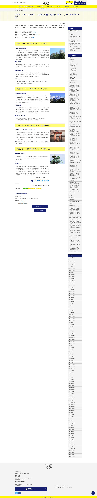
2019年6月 (71, 410)
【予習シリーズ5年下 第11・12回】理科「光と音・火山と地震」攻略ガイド (75, 48)
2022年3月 (71, 358)
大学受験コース (40, 6)
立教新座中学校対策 (73, 156)
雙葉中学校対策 (72, 167)
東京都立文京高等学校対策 (74, 232)
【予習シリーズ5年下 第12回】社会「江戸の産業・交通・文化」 (75, 32)
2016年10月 (71, 450)
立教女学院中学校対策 (73, 155)
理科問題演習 (71, 197)
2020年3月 (71, 393)
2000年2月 (71, 452)
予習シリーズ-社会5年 (73, 186)
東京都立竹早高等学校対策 (74, 238)
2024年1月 (71, 314)
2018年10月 (71, 425)
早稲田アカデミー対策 (73, 191)
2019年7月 (71, 408)
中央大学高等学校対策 (73, 209)
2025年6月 (71, 278)
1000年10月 (71, 456)
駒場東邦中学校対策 (73, 174)
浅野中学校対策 (72, 142)
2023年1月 (71, 339)
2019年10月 (71, 402)
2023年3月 (71, 335)
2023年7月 (71, 326)
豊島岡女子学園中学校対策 (74, 162)
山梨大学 (72, 72)
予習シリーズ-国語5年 (73, 183)
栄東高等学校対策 (72, 247)
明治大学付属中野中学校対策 (75, 124)
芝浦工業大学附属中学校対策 (75, 160)
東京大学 (72, 73)
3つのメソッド (50, 6)
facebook (19, 493)
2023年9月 (71, 322)
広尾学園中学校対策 (73, 102)
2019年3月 (71, 416)
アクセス (70, 57)
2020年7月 (71, 385)
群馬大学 (72, 78)
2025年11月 (71, 268)
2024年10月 (71, 295)
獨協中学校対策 (72, 152)
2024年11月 (71, 293)
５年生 (34, 32)
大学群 (71, 66)
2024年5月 (71, 305)
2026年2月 (71, 262)
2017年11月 (71, 446)
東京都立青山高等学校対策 (74, 244)
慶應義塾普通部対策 (73, 108)
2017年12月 (71, 444)
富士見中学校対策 (72, 98)
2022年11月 (71, 343)
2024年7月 (71, 301)
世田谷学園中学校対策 (73, 85)
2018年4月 (71, 435)
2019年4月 (71, 414)
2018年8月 (71, 427)
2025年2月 (71, 287)
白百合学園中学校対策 (73, 153)
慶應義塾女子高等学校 (73, 212)
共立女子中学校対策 (73, 87)
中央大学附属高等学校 (73, 208)
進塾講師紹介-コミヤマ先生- (74, 43)
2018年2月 (71, 439)
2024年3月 (71, 310)
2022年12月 (71, 341)
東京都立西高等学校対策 (74, 240)
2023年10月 (71, 320)
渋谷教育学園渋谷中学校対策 (75, 149)
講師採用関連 (71, 199)
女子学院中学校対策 (73, 95)
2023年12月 (71, 316)
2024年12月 (71, 291)
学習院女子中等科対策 (73, 96)
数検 (69, 195)
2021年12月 (71, 364)
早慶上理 (73, 70)
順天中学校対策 (72, 170)
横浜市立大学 (73, 75)
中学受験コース (29, 6)
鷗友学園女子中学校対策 (74, 177)
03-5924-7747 (41, 180)
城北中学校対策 (72, 91)
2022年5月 (71, 354)
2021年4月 (71, 374)
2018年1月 (71, 441)
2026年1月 (71, 264)
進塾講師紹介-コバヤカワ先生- (74, 36)
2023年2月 (71, 337)
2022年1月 (71, 362)
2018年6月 (71, 431)
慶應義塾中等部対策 (73, 107)
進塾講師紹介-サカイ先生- (74, 40)
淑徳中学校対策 (72, 148)
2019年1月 (71, 421)
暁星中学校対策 (72, 129)
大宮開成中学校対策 (73, 94)
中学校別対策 (71, 82)
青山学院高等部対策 (73, 250)
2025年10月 (71, 270)
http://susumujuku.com (22, 203)
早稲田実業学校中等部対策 (74, 118)
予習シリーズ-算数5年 (73, 187)
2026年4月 (71, 257)
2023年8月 (71, 324)
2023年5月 (71, 331)
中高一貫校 (71, 180)
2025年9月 (71, 272)
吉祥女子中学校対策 (73, 89)
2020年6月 (71, 387)
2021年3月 (71, 377)
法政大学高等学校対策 (73, 248)
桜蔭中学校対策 (72, 139)
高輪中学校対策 (72, 175)
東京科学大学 (73, 74)
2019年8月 (71, 406)
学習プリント (71, 193)
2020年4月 (71, 391)
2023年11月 (71, 318)
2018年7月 (71, 429)
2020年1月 (71, 395)
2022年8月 (71, 349)
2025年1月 (71, 289)
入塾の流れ (66, 6)
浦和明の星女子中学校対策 (74, 143)
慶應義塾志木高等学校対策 (74, 213)
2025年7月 (71, 276)
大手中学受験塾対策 (72, 189)
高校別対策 (71, 205)
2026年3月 (71, 259)
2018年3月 (71, 437)
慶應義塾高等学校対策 (73, 216)
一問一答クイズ (72, 80)
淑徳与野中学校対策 (73, 147)
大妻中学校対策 (72, 93)
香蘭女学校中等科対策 (73, 173)
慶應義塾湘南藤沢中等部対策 (75, 109)
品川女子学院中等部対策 (74, 90)
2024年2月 (71, 312)
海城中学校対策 (72, 146)
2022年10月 (71, 345)
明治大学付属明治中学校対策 (75, 126)
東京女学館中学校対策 (73, 131)
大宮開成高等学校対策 (73, 210)
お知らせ (70, 59)
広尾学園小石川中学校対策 (74, 103)
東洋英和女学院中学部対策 (74, 135)
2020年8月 (71, 383)
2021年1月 (71, 381)
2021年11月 (71, 366)
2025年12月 (71, 266)
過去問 (70, 203)
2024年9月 (71, 297)
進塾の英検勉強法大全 (73, 201)
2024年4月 (71, 308)
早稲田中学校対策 (72, 115)
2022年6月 (71, 351)
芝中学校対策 (72, 158)
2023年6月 (71, 328)
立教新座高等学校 (72, 249)
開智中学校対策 (72, 166)
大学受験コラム (72, 64)
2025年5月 (71, 280)
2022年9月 (71, 347)
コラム (25, 188)
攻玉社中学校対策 (72, 113)
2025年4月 (71, 282)
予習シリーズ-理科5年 (73, 185)
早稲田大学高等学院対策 (74, 219)
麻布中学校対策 (72, 178)
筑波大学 (72, 77)
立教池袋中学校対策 (73, 157)
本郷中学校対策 (72, 130)
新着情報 (58, 6)
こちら (38, 35)
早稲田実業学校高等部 (73, 221)
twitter (16, 493)
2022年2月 (71, 360)
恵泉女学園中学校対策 (73, 105)
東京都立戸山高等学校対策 (74, 230)
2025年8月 (71, 274)
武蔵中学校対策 (72, 140)
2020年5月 (71, 389)
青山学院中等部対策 (73, 169)
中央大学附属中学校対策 (74, 86)
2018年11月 (71, 423)
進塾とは (21, 6)
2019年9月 (71, 404)
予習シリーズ (38, 188)
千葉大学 (72, 65)
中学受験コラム (32, 188)
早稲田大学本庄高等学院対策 (75, 217)
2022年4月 (71, 356)
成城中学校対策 (72, 112)
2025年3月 (71, 285)
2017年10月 (71, 448)
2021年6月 (71, 372)
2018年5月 (71, 433)
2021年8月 (71, 370)
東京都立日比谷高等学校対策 (75, 235)
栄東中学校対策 (72, 138)
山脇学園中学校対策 (73, 99)
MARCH (72, 68)
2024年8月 (71, 299)
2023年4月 (71, 333)
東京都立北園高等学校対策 (74, 227)
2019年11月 (71, 400)
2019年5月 (71, 412)
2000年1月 (71, 454)
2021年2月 (71, 379)
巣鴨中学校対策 (72, 100)
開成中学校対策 (72, 165)
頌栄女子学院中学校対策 (74, 171)
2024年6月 (71, 303)
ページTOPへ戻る (93, 493)
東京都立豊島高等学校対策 (74, 241)
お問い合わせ (75, 6)
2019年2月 (71, 418)
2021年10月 (71, 368)
